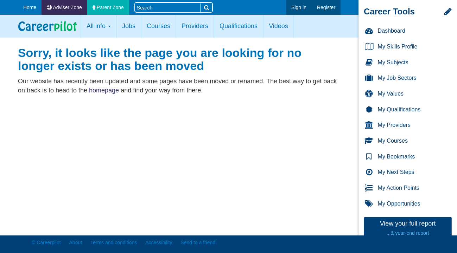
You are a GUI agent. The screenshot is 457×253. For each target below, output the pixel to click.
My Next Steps (389, 172)
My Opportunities (392, 204)
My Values (384, 94)
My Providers (387, 125)
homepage (104, 90)
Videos (278, 26)
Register (326, 7)
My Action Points (391, 188)
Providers (195, 26)
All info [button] (99, 26)
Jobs (128, 26)
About (75, 242)
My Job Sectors (390, 78)
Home (29, 7)
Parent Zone (108, 7)
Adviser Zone (64, 7)
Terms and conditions (113, 242)
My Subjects (386, 62)
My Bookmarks (389, 156)
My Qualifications (392, 109)
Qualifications (239, 26)
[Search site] (167, 7)
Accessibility (158, 242)
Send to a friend (197, 242)
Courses (158, 26)
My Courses (386, 141)
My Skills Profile (390, 46)
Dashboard (384, 31)
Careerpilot (47, 26)
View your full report (408, 228)
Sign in (298, 7)
